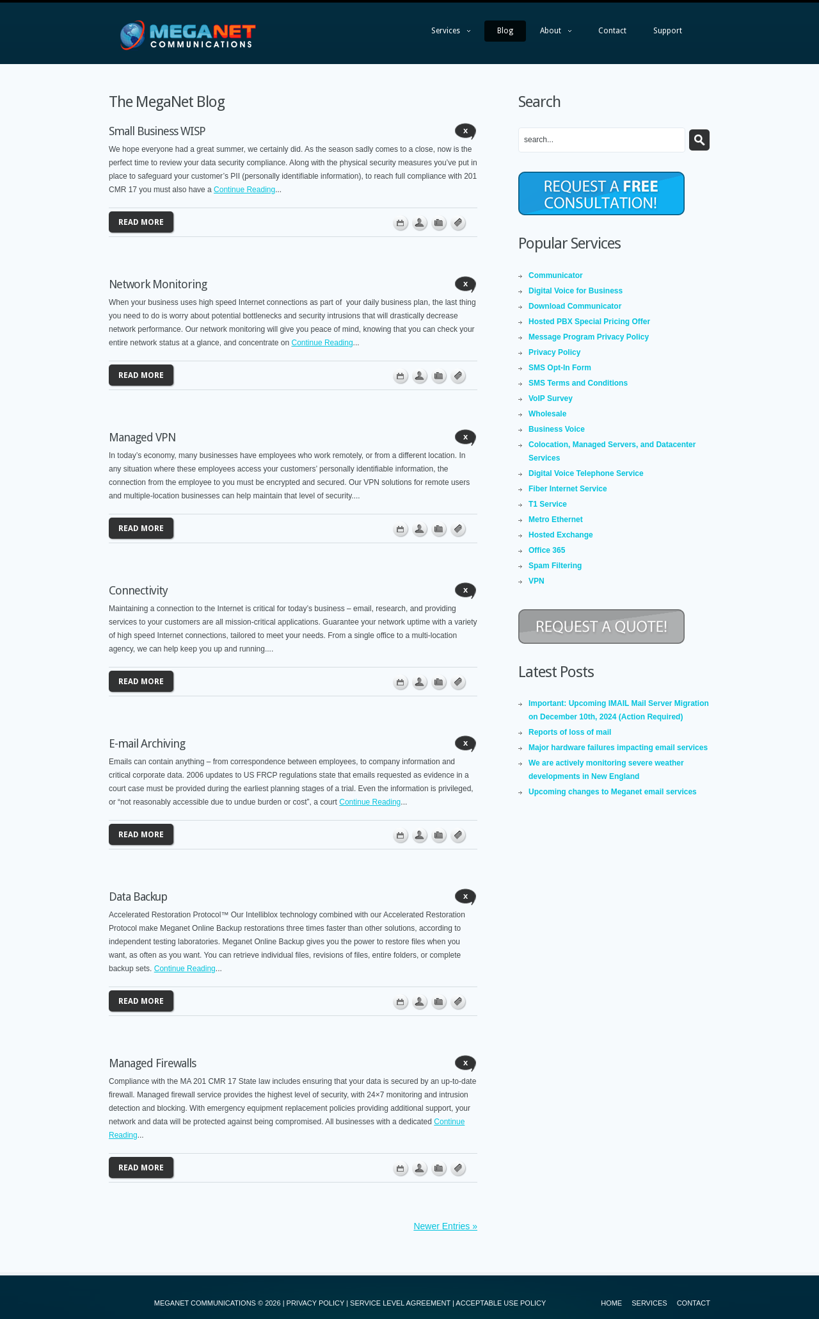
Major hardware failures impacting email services (618, 747)
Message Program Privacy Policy (589, 336)
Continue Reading (244, 189)
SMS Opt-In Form (560, 367)
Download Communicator (575, 306)
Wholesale (547, 413)
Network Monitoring (158, 284)
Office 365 (547, 550)
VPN (537, 581)
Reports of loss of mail (570, 732)
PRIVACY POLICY (315, 1303)
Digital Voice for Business (576, 290)
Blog (505, 30)
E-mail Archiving (147, 743)
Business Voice (557, 429)
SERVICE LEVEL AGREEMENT (400, 1303)
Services (444, 34)
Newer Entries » (445, 1226)
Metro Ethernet (556, 519)
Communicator (556, 275)
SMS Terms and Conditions (578, 383)
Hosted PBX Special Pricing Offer (589, 321)
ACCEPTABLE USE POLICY (501, 1303)
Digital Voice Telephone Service (586, 473)
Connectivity (138, 590)
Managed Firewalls (152, 1063)
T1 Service (548, 504)
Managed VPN (142, 437)
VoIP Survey (551, 398)
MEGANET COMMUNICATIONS (205, 1303)
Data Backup (138, 896)
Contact (612, 30)
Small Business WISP (157, 131)
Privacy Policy (554, 352)
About (549, 34)
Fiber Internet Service (568, 488)
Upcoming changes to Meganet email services (613, 791)
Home (611, 1303)
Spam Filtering (555, 565)
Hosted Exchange (561, 534)
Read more (141, 222)
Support (667, 30)
